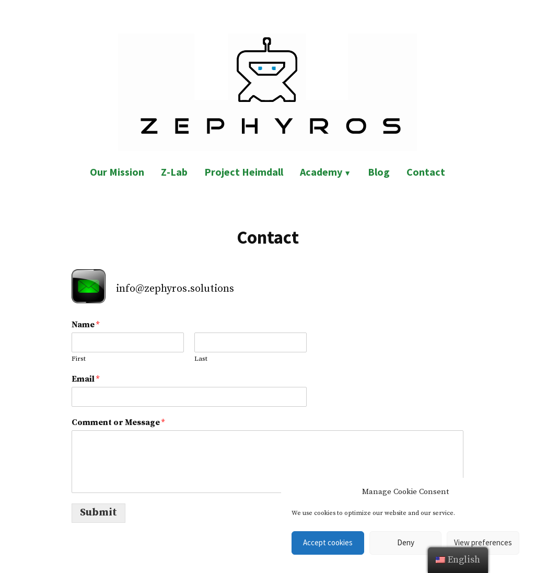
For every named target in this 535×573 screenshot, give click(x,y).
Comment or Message (118, 422)
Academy (321, 171)
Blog (379, 171)
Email (85, 379)
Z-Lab (174, 171)
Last (200, 358)
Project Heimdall (243, 171)
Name (85, 324)
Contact (425, 171)
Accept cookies (328, 542)
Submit (98, 512)
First (79, 358)
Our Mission (117, 171)
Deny (405, 542)
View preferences (483, 542)
